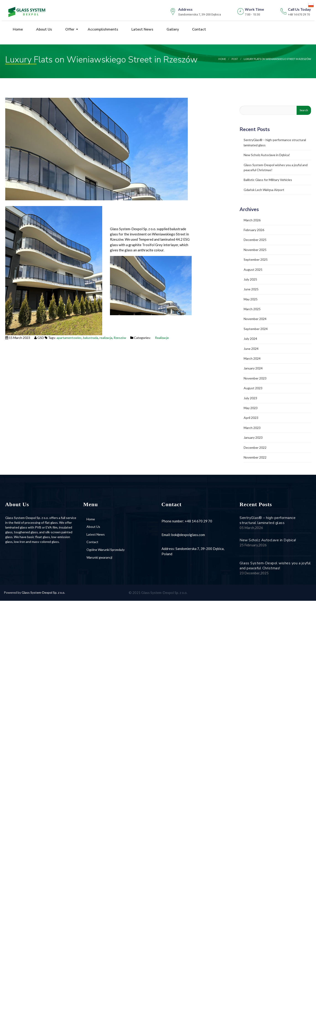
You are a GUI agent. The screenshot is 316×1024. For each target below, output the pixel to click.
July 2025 (250, 279)
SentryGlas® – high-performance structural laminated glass (267, 520)
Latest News (142, 29)
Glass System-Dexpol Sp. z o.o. (43, 592)
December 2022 (255, 447)
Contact (198, 29)
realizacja (105, 338)
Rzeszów (120, 338)
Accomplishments (102, 29)
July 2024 (250, 338)
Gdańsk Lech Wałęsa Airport (264, 190)
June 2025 (251, 289)
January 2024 (253, 368)
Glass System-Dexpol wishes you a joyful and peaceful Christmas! (275, 566)
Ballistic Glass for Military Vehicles (268, 180)
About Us (43, 29)
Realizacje (162, 338)
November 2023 (255, 378)
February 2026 (254, 230)
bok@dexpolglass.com (188, 535)
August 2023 (253, 388)
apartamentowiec (69, 338)
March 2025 (252, 309)
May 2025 (251, 299)
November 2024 (255, 319)
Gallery (172, 29)
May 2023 (251, 408)
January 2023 (253, 437)
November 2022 (255, 457)
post (235, 58)
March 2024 (252, 358)
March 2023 (252, 428)
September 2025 (256, 259)
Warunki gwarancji (99, 557)
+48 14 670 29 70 (198, 521)
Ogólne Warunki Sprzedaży (105, 550)
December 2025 (255, 240)
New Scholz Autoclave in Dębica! (267, 155)
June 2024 (251, 349)
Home (17, 29)
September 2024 (256, 329)
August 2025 (253, 269)
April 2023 (251, 418)
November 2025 (255, 250)
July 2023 (250, 398)
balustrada (90, 338)
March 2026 (252, 220)
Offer (69, 29)
